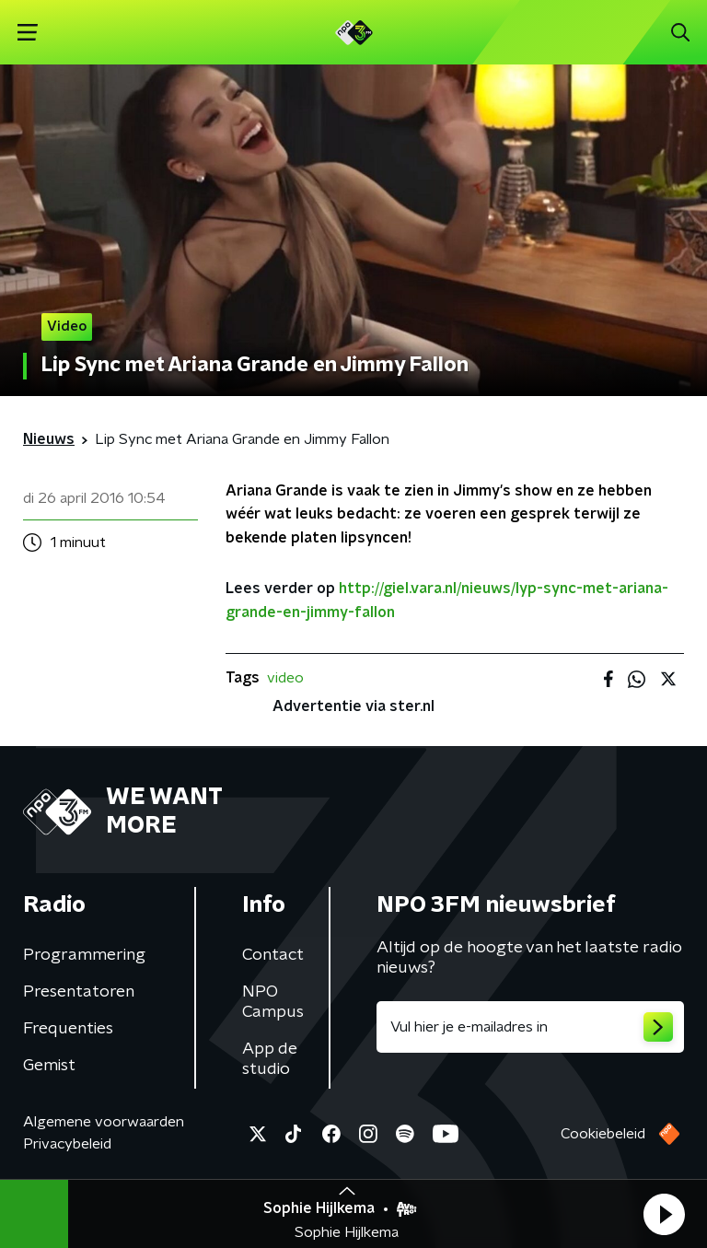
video (285, 678)
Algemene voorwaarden (103, 1121)
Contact (273, 955)
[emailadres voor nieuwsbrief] (530, 1027)
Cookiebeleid (603, 1133)
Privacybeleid (67, 1144)
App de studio (269, 1059)
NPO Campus (273, 1002)
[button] (663, 1213)
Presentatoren (78, 992)
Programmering (84, 955)
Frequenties (68, 1029)
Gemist (49, 1065)
